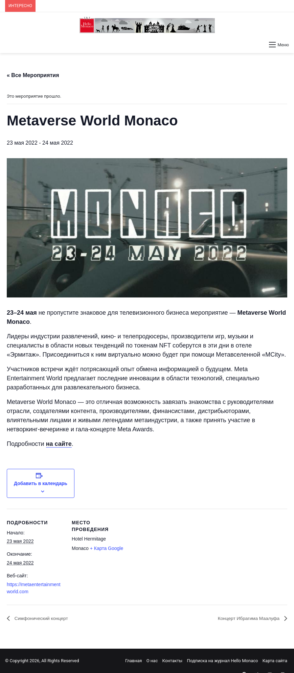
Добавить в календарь (40, 483)
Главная (133, 660)
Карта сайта (275, 660)
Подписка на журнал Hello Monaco (222, 660)
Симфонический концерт (45, 618)
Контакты (172, 660)
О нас (152, 660)
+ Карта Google (106, 548)
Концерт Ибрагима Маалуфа (244, 618)
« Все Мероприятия (33, 75)
